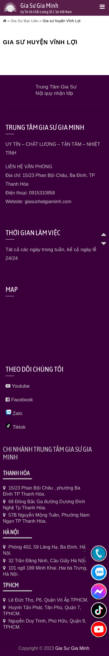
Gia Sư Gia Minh (72, 648)
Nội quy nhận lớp (54, 93)
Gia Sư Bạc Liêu (24, 21)
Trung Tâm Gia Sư (55, 87)
